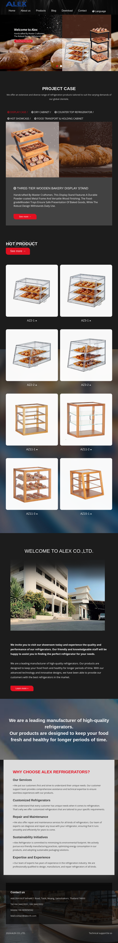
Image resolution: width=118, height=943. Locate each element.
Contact (82, 10)
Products (41, 10)
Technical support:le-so (100, 933)
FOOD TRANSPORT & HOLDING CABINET (58, 118)
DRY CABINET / (41, 112)
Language (99, 11)
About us (25, 10)
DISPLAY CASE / (17, 112)
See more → (25, 216)
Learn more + (22, 688)
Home (12, 10)
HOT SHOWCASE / (19, 118)
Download (67, 10)
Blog (53, 10)
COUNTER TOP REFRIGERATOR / (74, 112)
